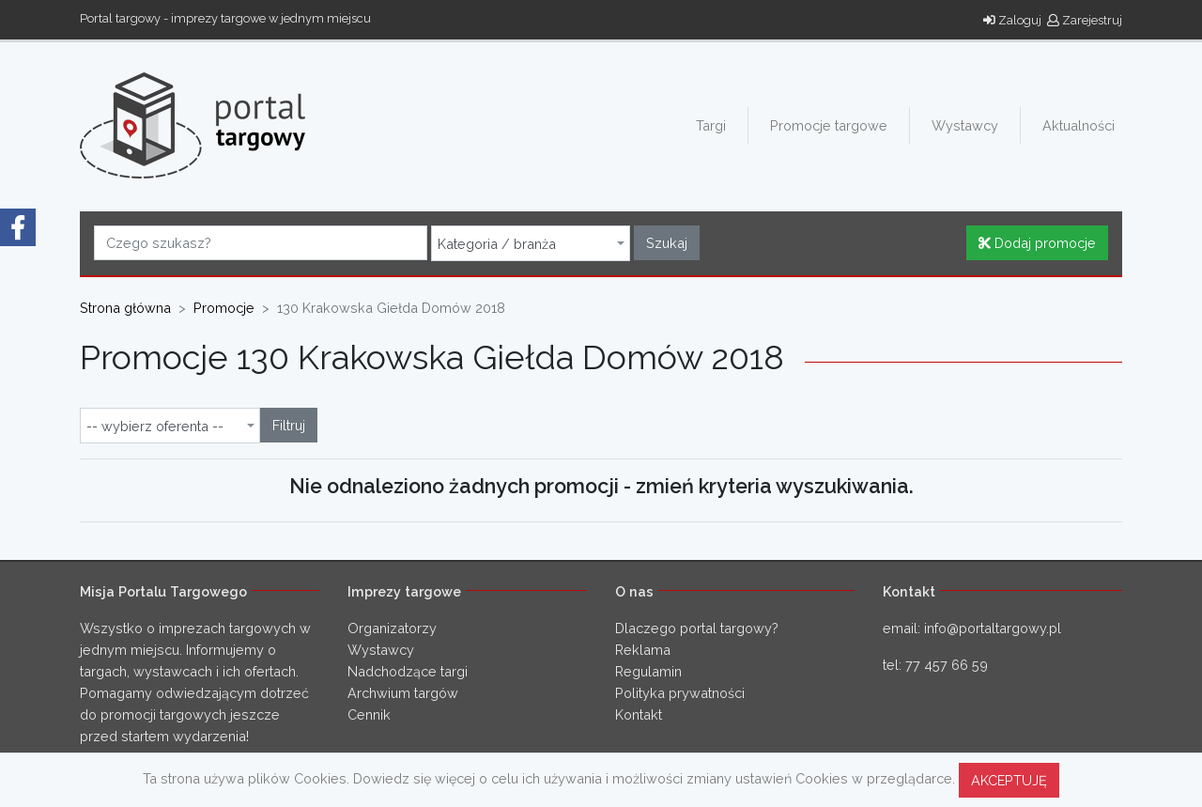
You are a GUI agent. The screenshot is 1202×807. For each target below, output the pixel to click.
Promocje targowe (828, 125)
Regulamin (648, 671)
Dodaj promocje (1037, 243)
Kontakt (638, 714)
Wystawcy (965, 125)
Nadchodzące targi (407, 671)
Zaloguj (1012, 20)
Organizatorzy (392, 628)
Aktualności (1078, 125)
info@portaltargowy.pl (992, 628)
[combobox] (530, 243)
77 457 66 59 (946, 665)
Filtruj (288, 425)
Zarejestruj (1084, 20)
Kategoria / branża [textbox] (497, 244)
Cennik (369, 714)
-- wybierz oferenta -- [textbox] (154, 426)
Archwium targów (402, 693)
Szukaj (666, 243)
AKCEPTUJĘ (1009, 780)
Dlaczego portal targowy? (696, 628)
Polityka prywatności (680, 693)
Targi (711, 125)
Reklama (642, 650)
